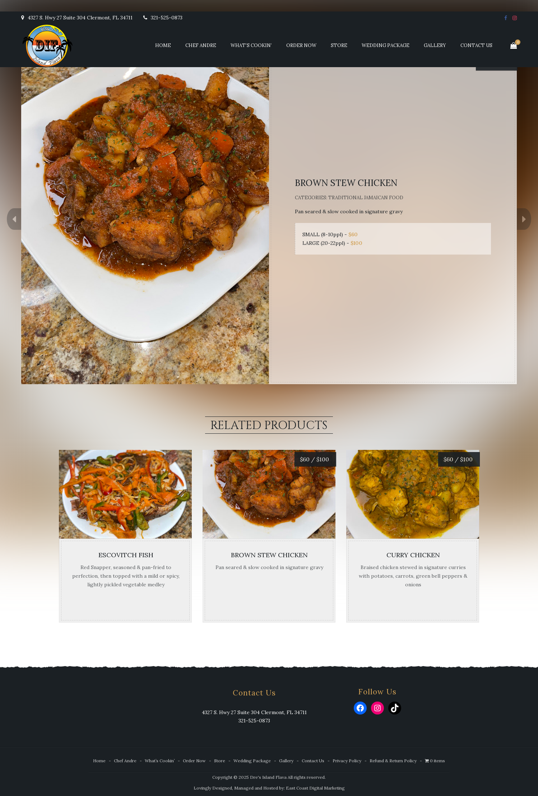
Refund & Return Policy (393, 760)
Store (339, 45)
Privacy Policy (347, 760)
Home (163, 45)
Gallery (435, 45)
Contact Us (476, 45)
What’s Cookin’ (251, 45)
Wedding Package (385, 45)
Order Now (301, 45)
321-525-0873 (162, 17)
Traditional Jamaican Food (365, 198)
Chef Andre (200, 45)
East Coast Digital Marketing (315, 788)
